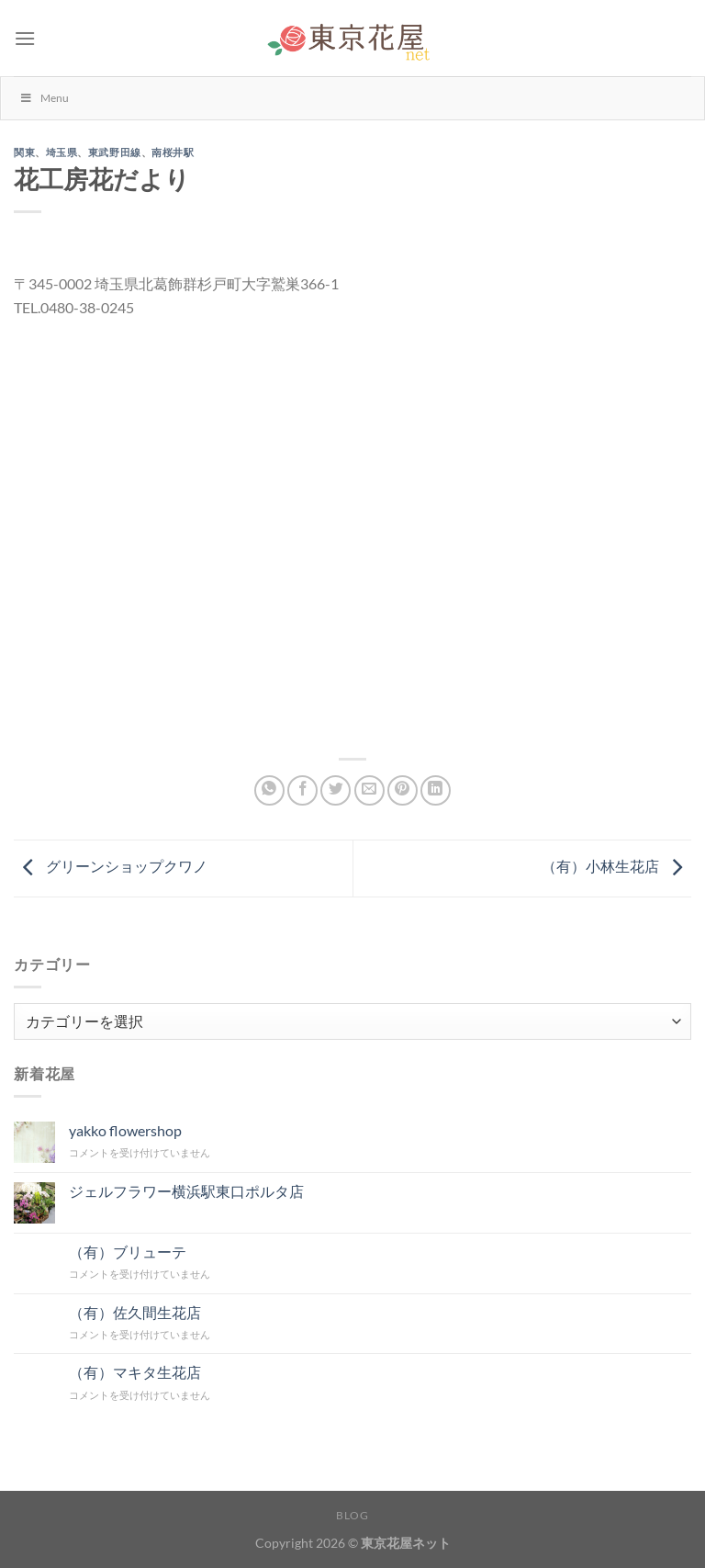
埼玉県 (62, 152)
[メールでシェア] (369, 790)
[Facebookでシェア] (302, 790)
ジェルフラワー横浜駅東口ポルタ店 (186, 1191)
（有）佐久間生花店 (135, 1312)
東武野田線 (114, 152)
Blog (352, 1515)
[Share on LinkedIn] (435, 790)
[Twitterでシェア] (335, 790)
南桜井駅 (172, 152)
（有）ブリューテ (127, 1251)
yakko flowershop (125, 1130)
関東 (24, 152)
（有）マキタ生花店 (135, 1372)
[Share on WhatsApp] (269, 790)
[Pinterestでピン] (402, 790)
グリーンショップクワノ (110, 865)
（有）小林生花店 (616, 865)
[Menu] (25, 38)
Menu (44, 98)
